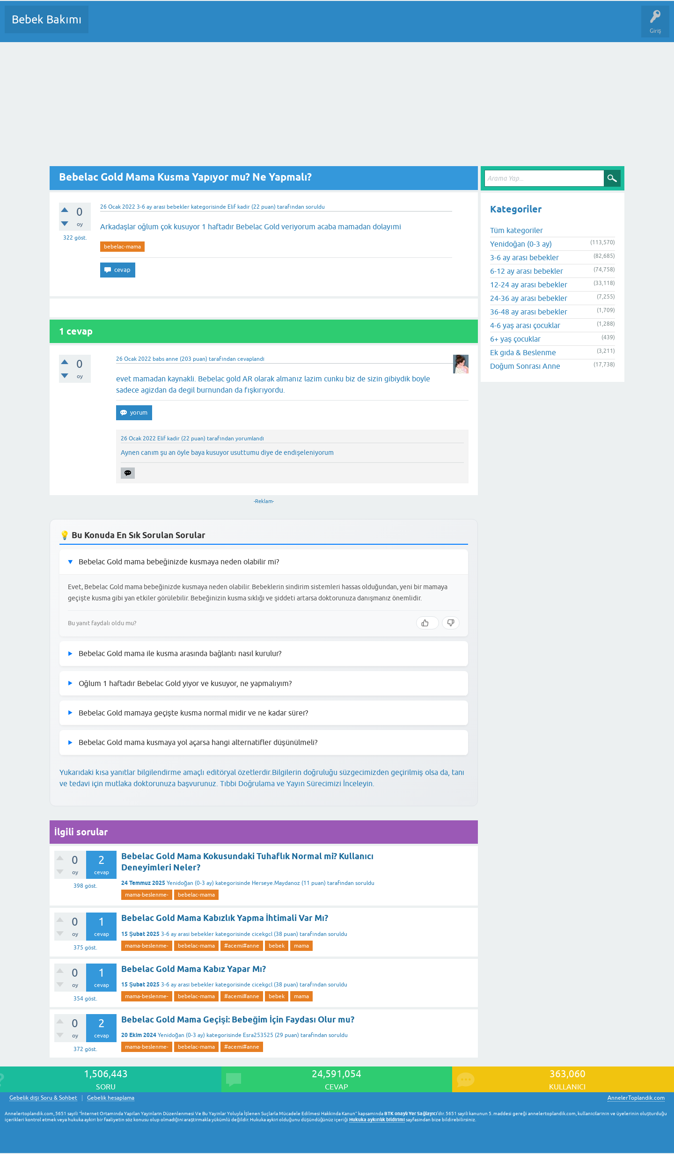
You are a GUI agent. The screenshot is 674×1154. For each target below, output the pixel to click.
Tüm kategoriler (516, 230)
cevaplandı (250, 359)
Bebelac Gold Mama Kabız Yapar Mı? (193, 969)
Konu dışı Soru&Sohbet (325, 26)
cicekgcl (262, 934)
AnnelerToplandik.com (636, 1098)
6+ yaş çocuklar (515, 339)
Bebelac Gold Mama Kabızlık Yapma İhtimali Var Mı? (224, 918)
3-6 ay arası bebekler (163, 207)
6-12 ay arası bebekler (526, 271)
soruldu (315, 207)
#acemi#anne (241, 945)
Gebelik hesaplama (110, 1098)
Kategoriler (191, 26)
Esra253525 (258, 1035)
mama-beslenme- (146, 894)
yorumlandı (249, 438)
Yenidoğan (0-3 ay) (190, 883)
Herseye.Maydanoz (276, 883)
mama (301, 945)
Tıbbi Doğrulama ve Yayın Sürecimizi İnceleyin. (297, 783)
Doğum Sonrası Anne (525, 366)
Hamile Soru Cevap (392, 26)
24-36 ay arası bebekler (528, 298)
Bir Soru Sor (269, 26)
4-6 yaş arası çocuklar (525, 325)
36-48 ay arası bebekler (528, 311)
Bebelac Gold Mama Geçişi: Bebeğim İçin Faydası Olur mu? (237, 1019)
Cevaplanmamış (145, 26)
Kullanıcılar (230, 26)
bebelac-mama (122, 246)
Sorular (105, 26)
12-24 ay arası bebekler (528, 284)
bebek (277, 945)
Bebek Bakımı (46, 19)
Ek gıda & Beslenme (523, 352)
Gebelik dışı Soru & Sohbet (43, 1098)
